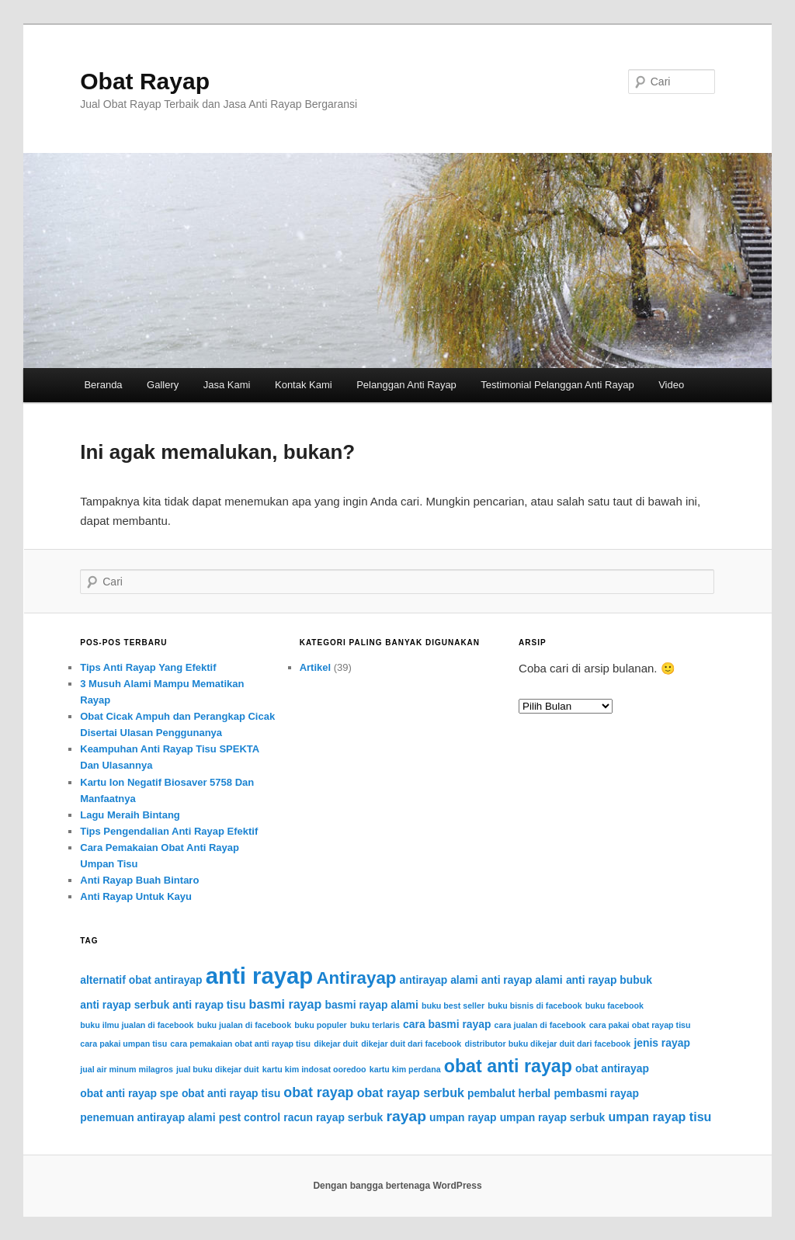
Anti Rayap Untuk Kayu (136, 896)
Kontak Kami (303, 385)
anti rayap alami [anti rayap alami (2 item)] (522, 980)
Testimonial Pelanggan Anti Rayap (557, 385)
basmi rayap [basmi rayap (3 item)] (285, 1004)
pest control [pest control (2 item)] (249, 1117)
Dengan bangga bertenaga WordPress (397, 1185)
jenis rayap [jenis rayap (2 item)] (662, 1043)
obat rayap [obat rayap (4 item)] (318, 1092)
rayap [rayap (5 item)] (405, 1116)
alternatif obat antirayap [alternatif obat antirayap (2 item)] (141, 980)
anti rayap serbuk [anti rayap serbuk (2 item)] (124, 1005)
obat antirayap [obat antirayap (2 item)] (612, 1068)
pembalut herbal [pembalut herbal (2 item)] (508, 1093)
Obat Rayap (145, 81)
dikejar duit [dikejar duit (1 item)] (336, 1043)
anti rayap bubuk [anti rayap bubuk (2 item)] (609, 980)
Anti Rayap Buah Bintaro (139, 880)
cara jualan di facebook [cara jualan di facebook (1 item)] (540, 1025)
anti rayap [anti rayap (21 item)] (260, 975)
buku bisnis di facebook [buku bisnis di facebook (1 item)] (534, 1005)
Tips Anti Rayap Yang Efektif (148, 667)
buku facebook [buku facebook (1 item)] (614, 1005)
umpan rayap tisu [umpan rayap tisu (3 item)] (660, 1117)
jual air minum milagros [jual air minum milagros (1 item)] (126, 1069)
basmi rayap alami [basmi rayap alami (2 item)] (371, 1005)
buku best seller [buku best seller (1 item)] (453, 1005)
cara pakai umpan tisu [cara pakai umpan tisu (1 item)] (123, 1043)
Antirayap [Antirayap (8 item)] (356, 978)
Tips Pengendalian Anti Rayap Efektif (169, 831)
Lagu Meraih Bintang (130, 815)
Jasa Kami (227, 385)
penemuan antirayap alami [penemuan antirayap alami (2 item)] (147, 1117)
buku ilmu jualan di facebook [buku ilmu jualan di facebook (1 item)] (136, 1025)
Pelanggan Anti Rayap (406, 385)
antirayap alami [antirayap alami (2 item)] (439, 980)
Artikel (315, 667)
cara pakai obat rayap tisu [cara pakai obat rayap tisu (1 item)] (640, 1025)
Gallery (163, 385)
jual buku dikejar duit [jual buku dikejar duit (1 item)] (217, 1069)
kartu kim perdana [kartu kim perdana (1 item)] (405, 1069)
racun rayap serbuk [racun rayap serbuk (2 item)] (333, 1117)
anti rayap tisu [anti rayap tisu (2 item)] (208, 1005)
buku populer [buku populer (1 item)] (320, 1025)
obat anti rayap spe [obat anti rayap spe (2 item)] (129, 1093)
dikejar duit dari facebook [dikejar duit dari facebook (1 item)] (411, 1043)
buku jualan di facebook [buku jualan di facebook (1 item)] (244, 1025)
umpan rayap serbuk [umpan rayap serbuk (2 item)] (553, 1117)
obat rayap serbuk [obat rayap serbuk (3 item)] (410, 1092)
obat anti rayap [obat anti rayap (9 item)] (508, 1066)
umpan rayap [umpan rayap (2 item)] (462, 1117)
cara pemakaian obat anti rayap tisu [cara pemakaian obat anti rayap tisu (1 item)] (240, 1043)
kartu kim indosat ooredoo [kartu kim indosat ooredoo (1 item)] (314, 1069)
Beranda (103, 385)
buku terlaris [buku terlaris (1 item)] (375, 1025)
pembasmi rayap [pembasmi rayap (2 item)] (596, 1093)
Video (671, 385)
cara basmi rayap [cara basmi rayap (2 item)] (447, 1024)
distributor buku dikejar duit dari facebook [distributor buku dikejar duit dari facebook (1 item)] (547, 1043)
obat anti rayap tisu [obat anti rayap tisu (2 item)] (231, 1093)
